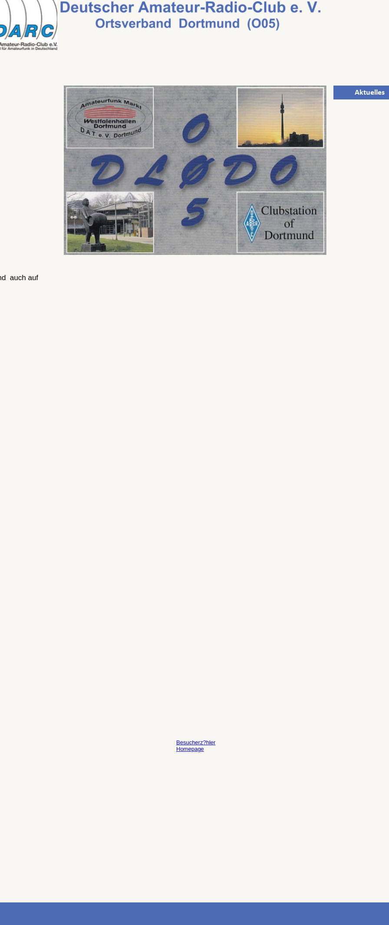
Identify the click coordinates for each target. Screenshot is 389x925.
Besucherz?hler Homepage (195, 745)
